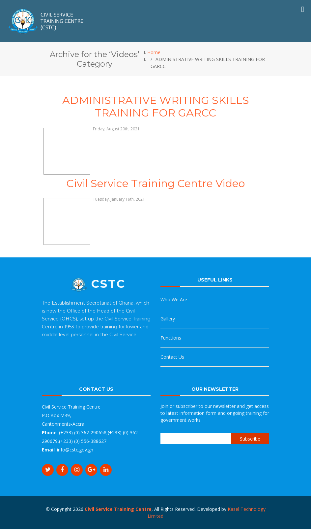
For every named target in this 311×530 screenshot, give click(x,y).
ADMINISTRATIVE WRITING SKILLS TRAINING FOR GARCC (155, 106)
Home (153, 52)
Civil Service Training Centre (118, 509)
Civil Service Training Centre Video (155, 183)
